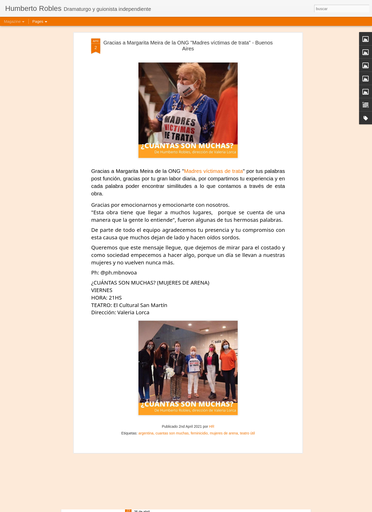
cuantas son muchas (172, 365)
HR (211, 358)
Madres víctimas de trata (213, 103)
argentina (145, 365)
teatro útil (247, 365)
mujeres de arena (224, 365)
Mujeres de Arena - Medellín (160, 447)
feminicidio (199, 365)
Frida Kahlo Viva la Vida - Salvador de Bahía (175, 506)
